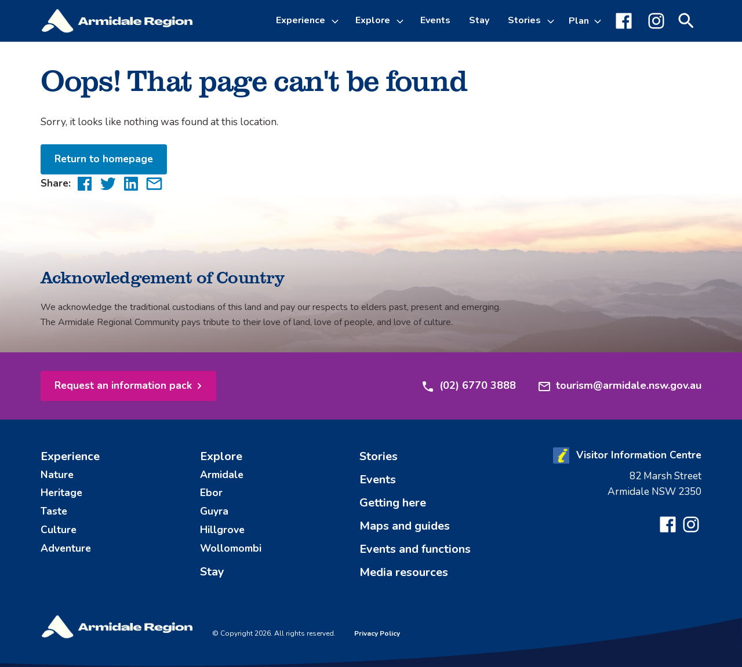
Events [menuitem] (435, 20)
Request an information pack (123, 385)
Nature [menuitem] (57, 475)
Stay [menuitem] (479, 20)
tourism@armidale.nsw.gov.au (619, 385)
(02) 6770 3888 (468, 385)
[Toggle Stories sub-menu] (552, 21)
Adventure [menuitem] (66, 548)
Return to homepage (103, 159)
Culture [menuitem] (59, 530)
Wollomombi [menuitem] (230, 548)
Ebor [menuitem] (211, 493)
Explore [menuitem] (221, 456)
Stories (524, 20)
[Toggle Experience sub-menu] (337, 21)
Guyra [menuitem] (214, 511)
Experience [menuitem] (70, 456)
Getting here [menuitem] (392, 503)
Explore (372, 20)
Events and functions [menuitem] (415, 549)
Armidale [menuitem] (221, 475)
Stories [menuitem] (378, 456)
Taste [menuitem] (54, 511)
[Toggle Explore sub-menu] (401, 21)
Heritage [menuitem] (61, 493)
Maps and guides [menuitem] (404, 526)
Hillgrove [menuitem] (222, 530)
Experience (300, 20)
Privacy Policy (377, 633)
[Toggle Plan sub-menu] (585, 21)
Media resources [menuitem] (403, 572)
